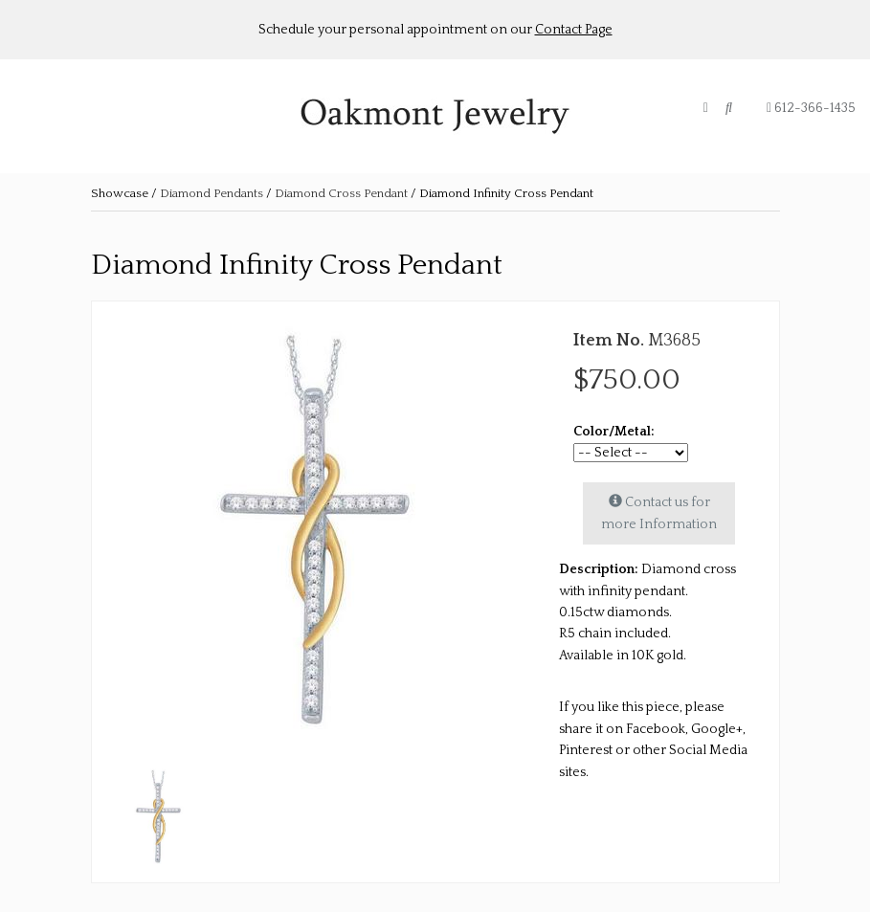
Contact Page (574, 29)
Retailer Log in (293, 120)
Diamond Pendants (211, 193)
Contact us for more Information (659, 512)
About (57, 120)
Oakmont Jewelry (435, 116)
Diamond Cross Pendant (343, 193)
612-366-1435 (811, 108)
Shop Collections (159, 120)
